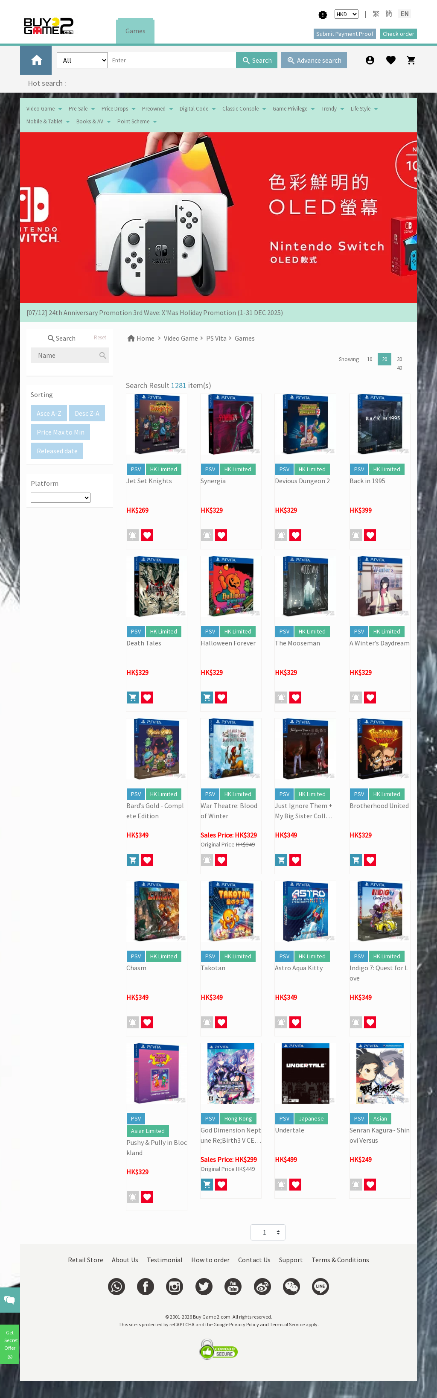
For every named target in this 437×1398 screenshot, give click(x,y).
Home (140, 338)
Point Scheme (133, 121)
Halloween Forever (228, 643)
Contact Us (254, 1259)
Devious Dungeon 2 (302, 480)
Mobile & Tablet (44, 121)
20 (384, 359)
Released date (57, 451)
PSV (136, 469)
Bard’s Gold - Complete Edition (155, 810)
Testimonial (165, 1259)
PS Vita (216, 338)
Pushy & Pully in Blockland (156, 1147)
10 (369, 359)
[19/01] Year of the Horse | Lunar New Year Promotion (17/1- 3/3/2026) (128, 308)
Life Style (360, 108)
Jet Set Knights (149, 480)
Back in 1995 (367, 480)
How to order (210, 1259)
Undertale (289, 1130)
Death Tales (143, 643)
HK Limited (163, 469)
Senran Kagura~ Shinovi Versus (380, 1135)
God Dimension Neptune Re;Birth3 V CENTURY (231, 1135)
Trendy (329, 108)
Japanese (311, 1118)
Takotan (213, 967)
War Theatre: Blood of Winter (229, 810)
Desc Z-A (87, 413)
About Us (125, 1259)
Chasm (136, 967)
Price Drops (115, 108)
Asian (380, 1118)
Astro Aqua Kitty (299, 967)
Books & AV (89, 121)
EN (404, 13)
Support (291, 1259)
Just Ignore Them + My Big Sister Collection (305, 811)
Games (135, 30)
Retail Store (85, 1259)
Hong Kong (238, 1118)
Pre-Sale (78, 108)
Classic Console (240, 108)
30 (399, 359)
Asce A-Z (49, 413)
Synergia (213, 480)
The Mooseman (297, 643)
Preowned (154, 108)
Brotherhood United (379, 805)
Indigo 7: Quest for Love (379, 972)
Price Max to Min (60, 432)
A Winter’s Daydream (380, 643)
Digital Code (194, 108)
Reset (100, 337)
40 (399, 367)
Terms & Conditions (340, 1259)
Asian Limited (148, 1131)
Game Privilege (290, 108)
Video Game (40, 108)
